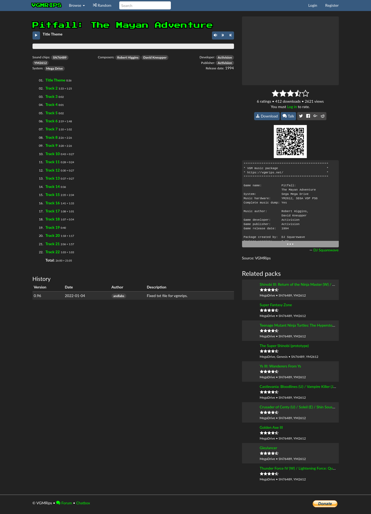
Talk (288, 116)
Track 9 (51, 145)
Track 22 (52, 251)
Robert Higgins (127, 57)
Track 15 (52, 194)
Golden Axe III (271, 427)
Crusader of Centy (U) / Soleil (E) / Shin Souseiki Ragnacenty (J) (311, 407)
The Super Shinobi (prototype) (284, 345)
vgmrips (47, 5)
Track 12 (52, 170)
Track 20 (52, 235)
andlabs (118, 296)
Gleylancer (268, 447)
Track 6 (51, 121)
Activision (225, 57)
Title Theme (55, 80)
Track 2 (51, 88)
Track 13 (52, 178)
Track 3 (51, 96)
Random (102, 5)
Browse (77, 5)
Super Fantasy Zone (276, 304)
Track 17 (52, 211)
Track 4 (51, 104)
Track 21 (52, 243)
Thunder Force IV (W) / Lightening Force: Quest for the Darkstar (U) (315, 468)
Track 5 (51, 112)
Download (267, 116)
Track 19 (52, 227)
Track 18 (52, 219)
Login (312, 5)
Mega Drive (54, 68)
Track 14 (52, 186)
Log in (292, 106)
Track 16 (52, 203)
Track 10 (52, 153)
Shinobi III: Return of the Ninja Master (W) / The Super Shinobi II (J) (315, 284)
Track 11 (52, 161)
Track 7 (51, 129)
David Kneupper (155, 57)
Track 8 (51, 137)
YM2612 (40, 63)
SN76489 (60, 57)
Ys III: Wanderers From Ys (280, 366)
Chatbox (83, 503)
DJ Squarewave (325, 250)
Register (332, 5)
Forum (64, 503)
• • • (290, 244)
